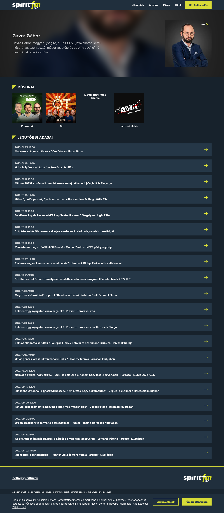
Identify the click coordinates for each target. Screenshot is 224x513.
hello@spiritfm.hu (25, 478)
